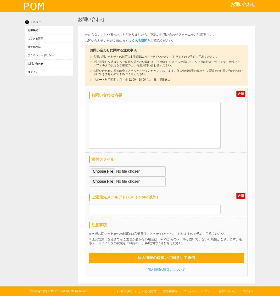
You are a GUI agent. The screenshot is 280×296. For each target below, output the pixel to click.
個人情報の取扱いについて (166, 269)
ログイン (33, 72)
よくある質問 (35, 38)
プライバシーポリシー (41, 55)
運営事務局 (34, 46)
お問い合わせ (35, 63)
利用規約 (33, 30)
